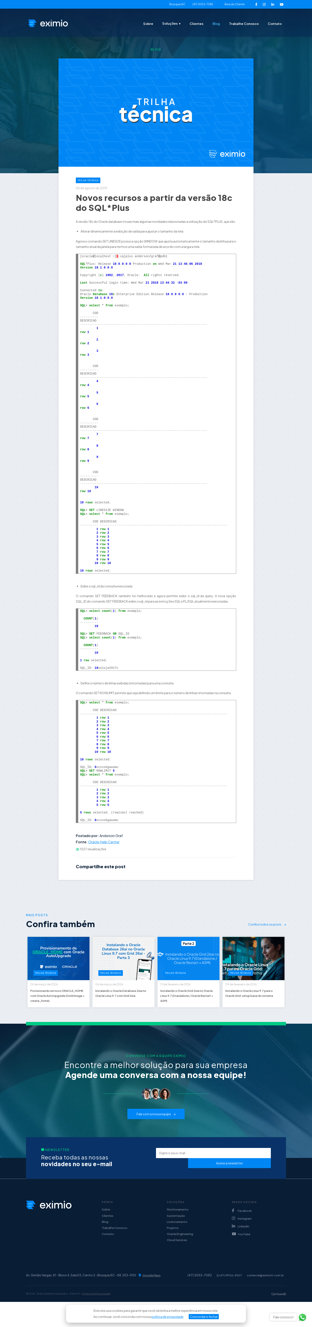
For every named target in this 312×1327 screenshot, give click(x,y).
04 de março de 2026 (115, 988)
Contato (275, 23)
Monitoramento (177, 1229)
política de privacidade (167, 1317)
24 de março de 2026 (50, 988)
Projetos (173, 1250)
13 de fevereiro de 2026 (181, 988)
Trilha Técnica (88, 180)
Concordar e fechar (204, 1317)
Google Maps (150, 1300)
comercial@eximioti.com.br (264, 1300)
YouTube (241, 1253)
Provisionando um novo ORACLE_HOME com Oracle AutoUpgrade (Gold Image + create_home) (58, 1006)
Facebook (242, 1230)
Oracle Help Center (103, 842)
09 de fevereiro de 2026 (247, 988)
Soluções (170, 23)
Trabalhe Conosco (244, 23)
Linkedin (240, 1245)
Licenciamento (177, 1243)
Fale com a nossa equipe (156, 1134)
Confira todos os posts (267, 924)
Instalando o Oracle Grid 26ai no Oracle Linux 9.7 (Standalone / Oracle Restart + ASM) (188, 1006)
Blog (216, 23)
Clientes (196, 23)
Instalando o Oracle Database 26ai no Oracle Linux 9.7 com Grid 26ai (120, 1003)
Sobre (148, 23)
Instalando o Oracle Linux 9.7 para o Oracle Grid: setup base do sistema (253, 1003)
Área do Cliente (234, 4)
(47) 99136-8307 (225, 1300)
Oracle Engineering (180, 1257)
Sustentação (176, 1236)
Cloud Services (177, 1265)
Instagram (242, 1237)
